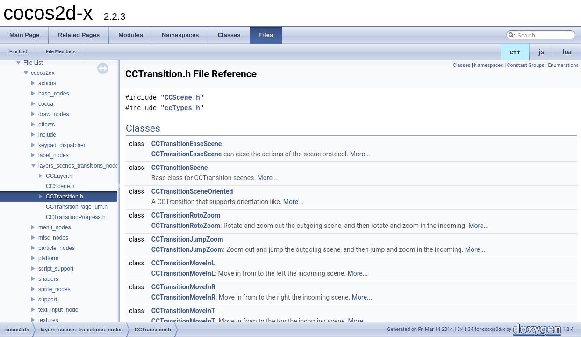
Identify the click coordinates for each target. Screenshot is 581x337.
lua (567, 52)
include (47, 135)
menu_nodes (54, 227)
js (541, 52)
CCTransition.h (64, 196)
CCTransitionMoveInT (183, 311)
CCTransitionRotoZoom (185, 215)
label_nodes (53, 155)
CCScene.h (60, 186)
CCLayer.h (59, 176)
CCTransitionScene (179, 167)
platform (48, 258)
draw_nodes (53, 114)
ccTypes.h (182, 107)
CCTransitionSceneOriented (192, 191)
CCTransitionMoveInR (183, 287)
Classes (461, 65)
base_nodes (53, 93)
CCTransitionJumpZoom (187, 239)
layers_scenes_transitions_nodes (79, 165)
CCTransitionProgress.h (76, 217)
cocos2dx (43, 73)
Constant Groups (526, 65)
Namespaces (488, 65)
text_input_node (58, 310)
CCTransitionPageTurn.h (77, 207)
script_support (55, 268)
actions (47, 83)
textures (48, 320)
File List (33, 62)
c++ (515, 52)
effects (46, 124)
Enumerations (563, 65)
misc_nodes (53, 237)
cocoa (45, 104)
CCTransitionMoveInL (183, 263)
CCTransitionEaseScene (186, 143)
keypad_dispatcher (62, 145)
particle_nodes (56, 248)
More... (360, 154)
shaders (48, 279)
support (47, 299)
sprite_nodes (54, 289)
